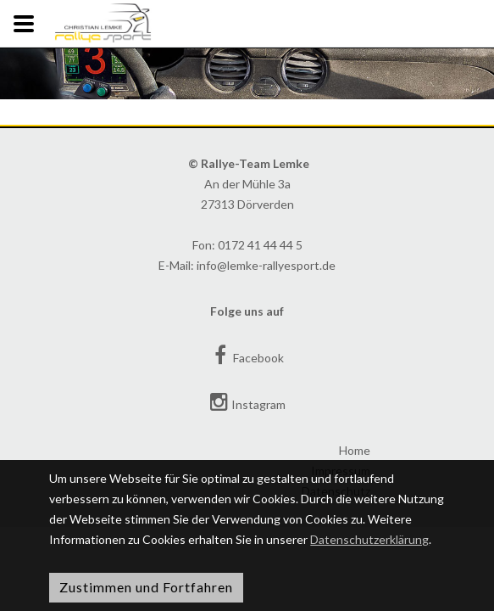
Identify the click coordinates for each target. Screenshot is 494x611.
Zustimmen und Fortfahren (146, 587)
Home (354, 450)
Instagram (247, 401)
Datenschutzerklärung (369, 539)
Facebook (247, 355)
